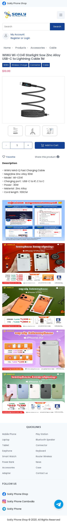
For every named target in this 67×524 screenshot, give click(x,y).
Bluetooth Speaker (45, 439)
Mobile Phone (9, 434)
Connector (35, 65)
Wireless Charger (19, 65)
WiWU (6, 65)
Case (38, 467)
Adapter (6, 473)
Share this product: (47, 156)
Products (20, 47)
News (38, 461)
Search (57, 26)
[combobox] (26, 26)
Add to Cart (49, 145)
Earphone (7, 450)
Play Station (42, 434)
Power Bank (8, 461)
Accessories (37, 47)
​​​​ (33, 490)
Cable (53, 47)
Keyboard (41, 450)
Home (7, 47)
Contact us (42, 473)
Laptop (5, 439)
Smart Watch (9, 456)
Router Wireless (44, 456)
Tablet (5, 445)
